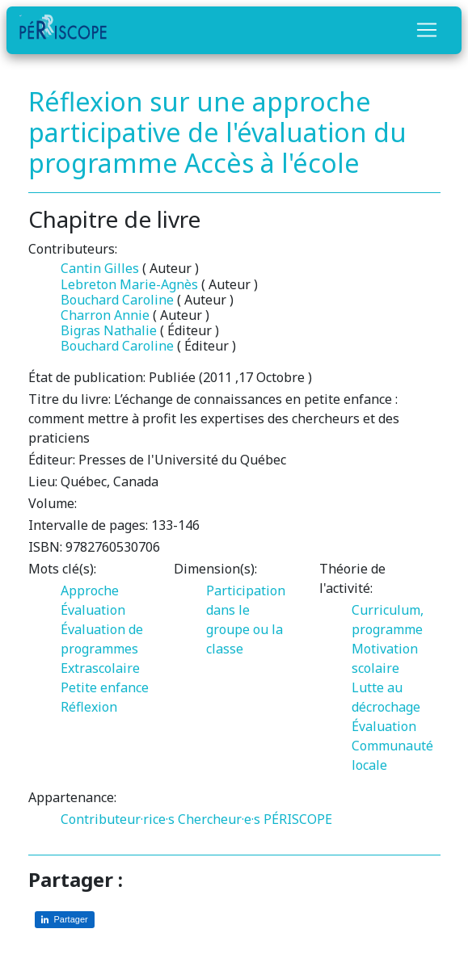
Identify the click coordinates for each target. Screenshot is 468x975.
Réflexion (89, 707)
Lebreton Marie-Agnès (129, 284)
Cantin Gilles (100, 268)
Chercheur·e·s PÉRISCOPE (255, 819)
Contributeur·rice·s (118, 819)
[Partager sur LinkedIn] (65, 919)
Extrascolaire (100, 668)
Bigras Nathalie (109, 330)
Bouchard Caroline (117, 300)
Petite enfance (105, 687)
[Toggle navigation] (427, 30)
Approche (90, 590)
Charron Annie (105, 315)
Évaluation (93, 610)
